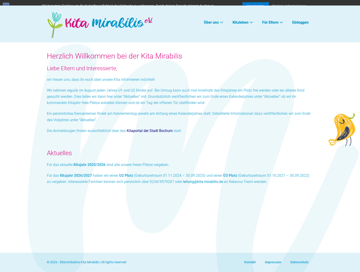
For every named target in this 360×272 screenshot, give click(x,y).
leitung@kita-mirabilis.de (203, 181)
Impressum (273, 262)
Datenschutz (299, 262)
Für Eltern (272, 22)
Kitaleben (243, 22)
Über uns (213, 22)
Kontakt (250, 262)
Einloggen (300, 22)
